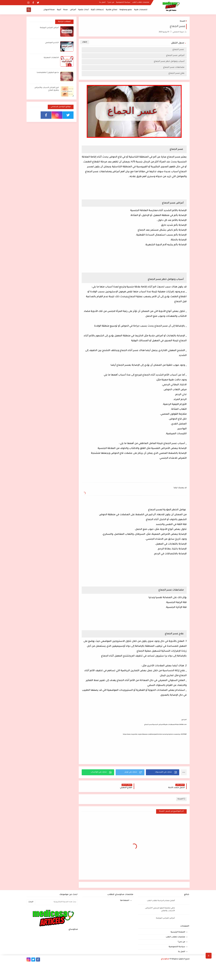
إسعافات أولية (97, 10)
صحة (65, 10)
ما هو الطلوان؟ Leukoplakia (48, 73)
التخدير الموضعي (52, 43)
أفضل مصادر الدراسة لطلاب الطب (161, 901)
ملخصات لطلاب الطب (140, 2)
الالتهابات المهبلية (51, 58)
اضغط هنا (124, 901)
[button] (162, 772)
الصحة (182, 21)
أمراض (73, 10)
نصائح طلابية (111, 10)
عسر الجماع (178, 49)
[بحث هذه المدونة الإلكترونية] (56, 902)
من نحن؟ (110, 2)
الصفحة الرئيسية (178, 932)
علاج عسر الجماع (176, 73)
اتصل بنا (102, 2)
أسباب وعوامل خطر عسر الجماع (169, 61)
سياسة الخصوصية (123, 2)
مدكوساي (165, 959)
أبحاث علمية (83, 10)
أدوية (59, 10)
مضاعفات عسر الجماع (173, 67)
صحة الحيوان (49, 10)
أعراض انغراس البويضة (49, 28)
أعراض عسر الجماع (175, 55)
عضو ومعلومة (125, 10)
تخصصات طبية (140, 10)
